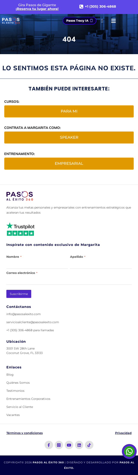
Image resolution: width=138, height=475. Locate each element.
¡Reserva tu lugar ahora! (37, 9)
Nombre (13, 257)
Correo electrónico (21, 273)
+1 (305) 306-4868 (100, 6)
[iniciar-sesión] (102, 20)
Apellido (77, 257)
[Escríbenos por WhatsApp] (129, 451)
